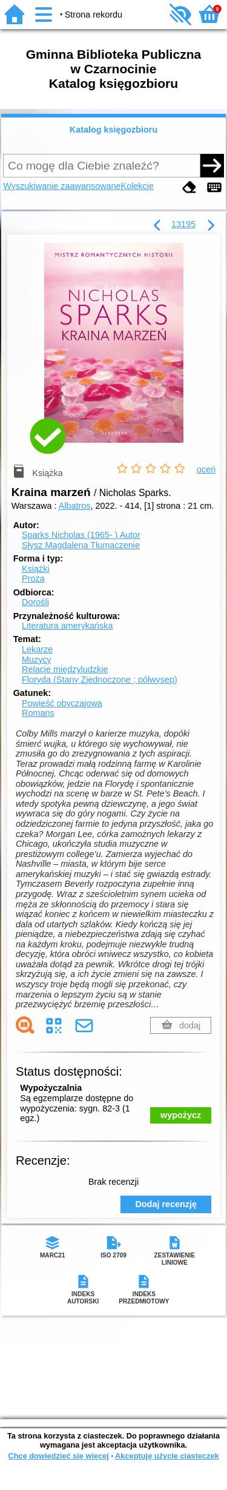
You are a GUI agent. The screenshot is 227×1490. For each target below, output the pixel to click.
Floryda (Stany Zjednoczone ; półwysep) (99, 679)
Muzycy (36, 659)
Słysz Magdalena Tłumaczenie (81, 545)
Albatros (75, 506)
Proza (33, 578)
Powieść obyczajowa (62, 703)
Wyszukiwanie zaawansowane (61, 186)
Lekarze (37, 649)
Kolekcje (137, 186)
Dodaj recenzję (166, 1204)
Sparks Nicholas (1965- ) (81, 535)
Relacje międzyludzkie (65, 669)
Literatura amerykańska (67, 626)
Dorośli (35, 602)
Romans (38, 713)
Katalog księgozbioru (114, 129)
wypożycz (180, 1115)
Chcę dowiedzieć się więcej (58, 1455)
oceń (206, 469)
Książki (36, 569)
